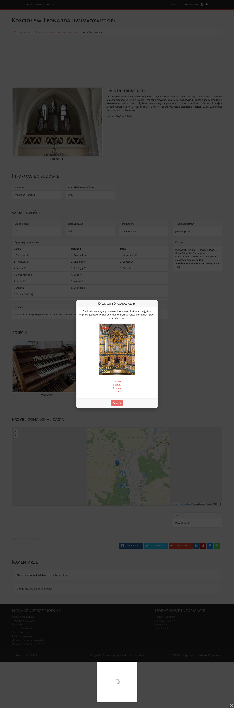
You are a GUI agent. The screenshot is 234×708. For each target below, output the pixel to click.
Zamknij (117, 403)
